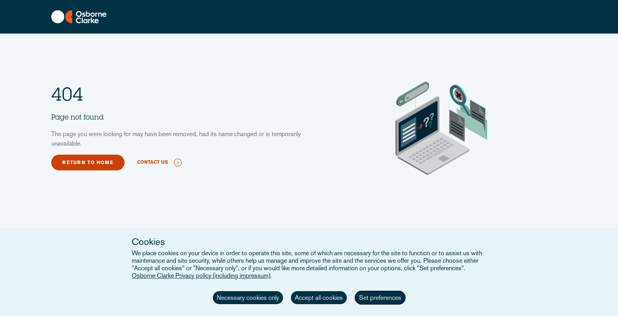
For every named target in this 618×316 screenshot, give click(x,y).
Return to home (88, 162)
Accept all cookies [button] (319, 297)
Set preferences (380, 297)
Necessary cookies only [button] (248, 297)
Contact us (152, 162)
